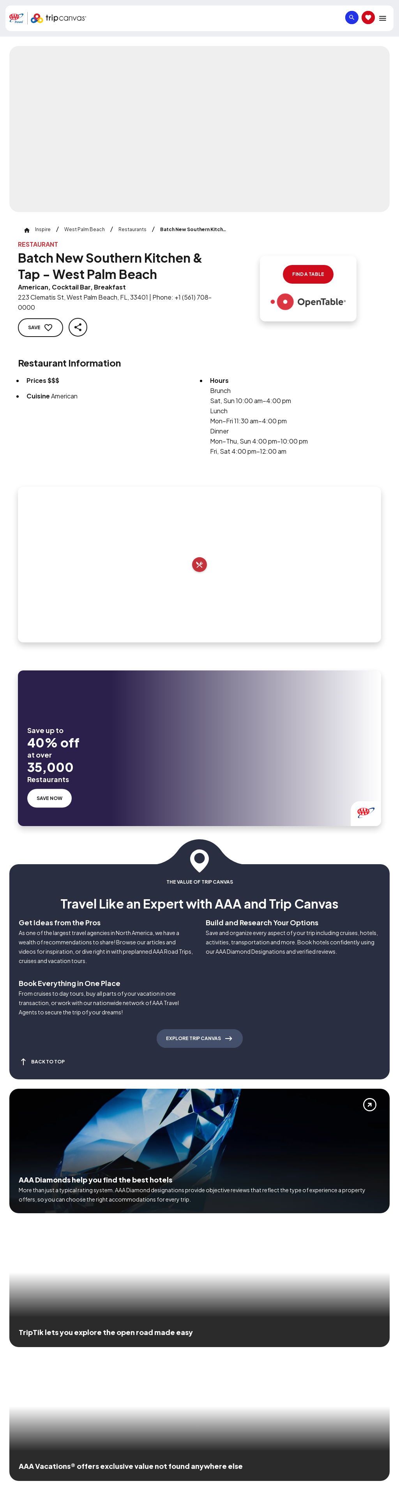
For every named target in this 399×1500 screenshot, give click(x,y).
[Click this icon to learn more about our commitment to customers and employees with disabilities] (21, 1349)
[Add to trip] (199, 564)
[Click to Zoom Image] (199, 129)
